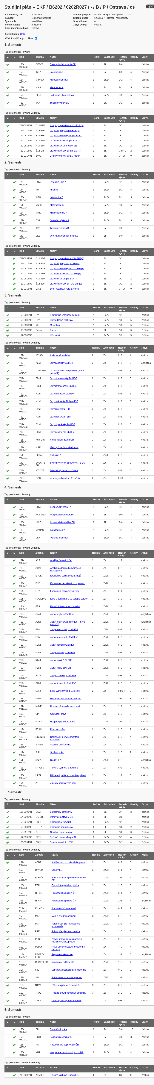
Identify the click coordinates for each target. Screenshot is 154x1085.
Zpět (150, 6)
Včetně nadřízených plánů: (19, 38)
